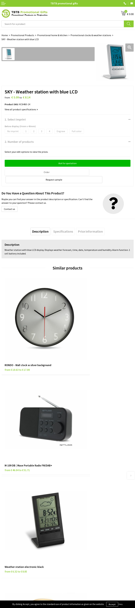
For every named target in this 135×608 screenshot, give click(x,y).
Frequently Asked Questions (83, 470)
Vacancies (74, 522)
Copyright (7, 536)
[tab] (40, 223)
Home (5, 35)
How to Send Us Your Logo (82, 493)
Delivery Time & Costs (80, 474)
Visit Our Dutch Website (81, 532)
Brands (5, 518)
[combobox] (63, 23)
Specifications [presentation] (63, 223)
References (75, 527)
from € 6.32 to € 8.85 (16, 418)
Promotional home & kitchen (52, 35)
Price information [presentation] (90, 223)
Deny (121, 604)
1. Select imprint (15, 119)
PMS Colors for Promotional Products (88, 488)
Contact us (9, 201)
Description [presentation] (40, 223)
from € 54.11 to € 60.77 (83, 418)
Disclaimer (7, 527)
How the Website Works (81, 479)
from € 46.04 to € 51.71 (83, 339)
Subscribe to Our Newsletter (16, 541)
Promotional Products (22, 35)
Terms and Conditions (13, 532)
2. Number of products (19, 142)
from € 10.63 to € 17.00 (17, 339)
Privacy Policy (9, 522)
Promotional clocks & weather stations (91, 35)
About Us (73, 518)
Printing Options (78, 484)
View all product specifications (21, 109)
